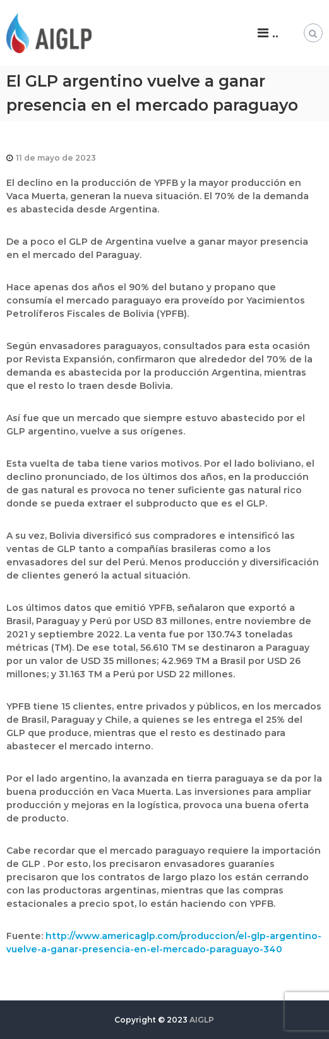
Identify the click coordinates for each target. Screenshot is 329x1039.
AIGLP (201, 1019)
